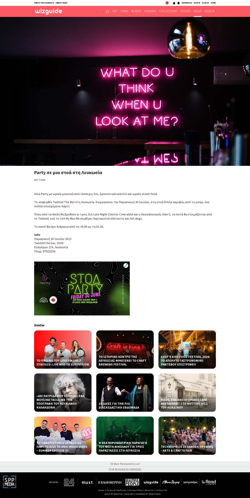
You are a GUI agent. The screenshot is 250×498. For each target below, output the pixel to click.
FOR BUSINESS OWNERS (125, 469)
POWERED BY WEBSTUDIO (148, 494)
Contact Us (161, 490)
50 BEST (136, 11)
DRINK (124, 11)
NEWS (198, 11)
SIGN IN (197, 3)
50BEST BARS (61, 3)
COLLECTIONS (168, 11)
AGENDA (150, 11)
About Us (149, 490)
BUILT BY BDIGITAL (114, 494)
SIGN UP (205, 3)
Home (101, 490)
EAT (115, 11)
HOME (213, 3)
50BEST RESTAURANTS (44, 3)
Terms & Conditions (116, 490)
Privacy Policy (136, 490)
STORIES (185, 11)
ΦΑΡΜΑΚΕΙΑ (187, 3)
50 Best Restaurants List (125, 464)
